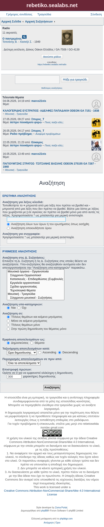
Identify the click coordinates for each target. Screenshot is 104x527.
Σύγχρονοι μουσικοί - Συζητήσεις (35, 298)
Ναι (11, 307)
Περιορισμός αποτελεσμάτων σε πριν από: (32, 359)
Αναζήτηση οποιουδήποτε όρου (29, 228)
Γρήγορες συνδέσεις (19, 14)
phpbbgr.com (66, 518)
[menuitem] (49, 523)
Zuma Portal (61, 507)
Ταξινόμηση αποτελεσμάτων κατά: (26, 348)
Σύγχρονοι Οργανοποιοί (35, 275)
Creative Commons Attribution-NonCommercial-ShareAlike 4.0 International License (52, 492)
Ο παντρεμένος (12, 38)
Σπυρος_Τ (37, 119)
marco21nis (38, 101)
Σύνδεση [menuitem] (96, 14)
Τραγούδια (44, 14)
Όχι (21, 307)
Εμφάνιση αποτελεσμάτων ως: (23, 339)
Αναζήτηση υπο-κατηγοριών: (22, 304)
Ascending (47, 352)
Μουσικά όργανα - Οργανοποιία (35, 272)
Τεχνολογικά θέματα (35, 290)
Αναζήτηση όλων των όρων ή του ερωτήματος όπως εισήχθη (48, 224)
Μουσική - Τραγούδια (35, 294)
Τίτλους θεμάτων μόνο (23, 324)
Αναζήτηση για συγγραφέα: (21, 233)
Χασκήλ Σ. (26, 41)
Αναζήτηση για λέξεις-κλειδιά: (22, 202)
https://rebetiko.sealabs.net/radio (52, 64)
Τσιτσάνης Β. (9, 41)
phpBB (44, 510)
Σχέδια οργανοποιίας (35, 287)
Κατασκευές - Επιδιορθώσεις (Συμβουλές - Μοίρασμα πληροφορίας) (35, 279)
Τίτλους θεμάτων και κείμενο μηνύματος (34, 316)
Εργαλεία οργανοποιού (35, 283)
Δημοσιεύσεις (17, 342)
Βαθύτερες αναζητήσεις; (51, 88)
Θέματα (37, 342)
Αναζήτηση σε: (12, 313)
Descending (68, 352)
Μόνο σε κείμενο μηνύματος (27, 320)
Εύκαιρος (37, 142)
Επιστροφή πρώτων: (17, 369)
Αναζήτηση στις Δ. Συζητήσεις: (23, 257)
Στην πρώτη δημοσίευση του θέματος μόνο (36, 328)
